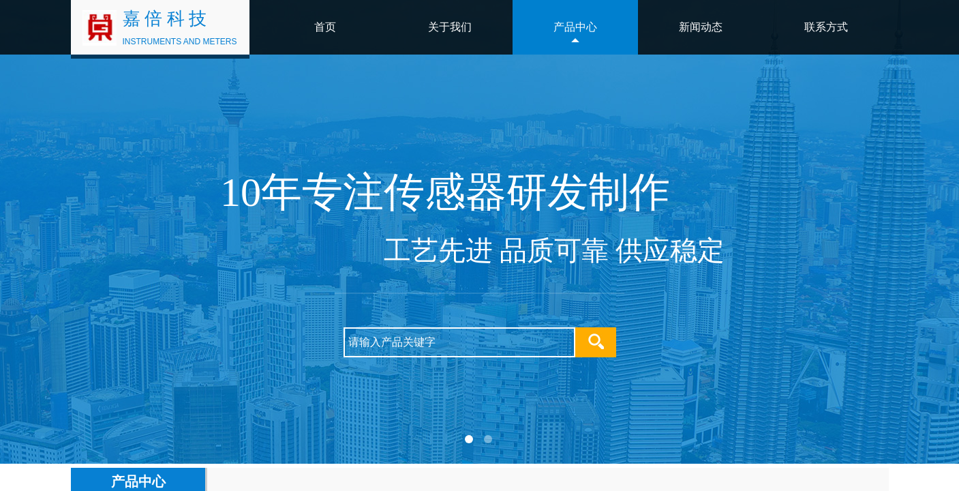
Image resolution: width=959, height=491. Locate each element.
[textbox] (459, 342)
